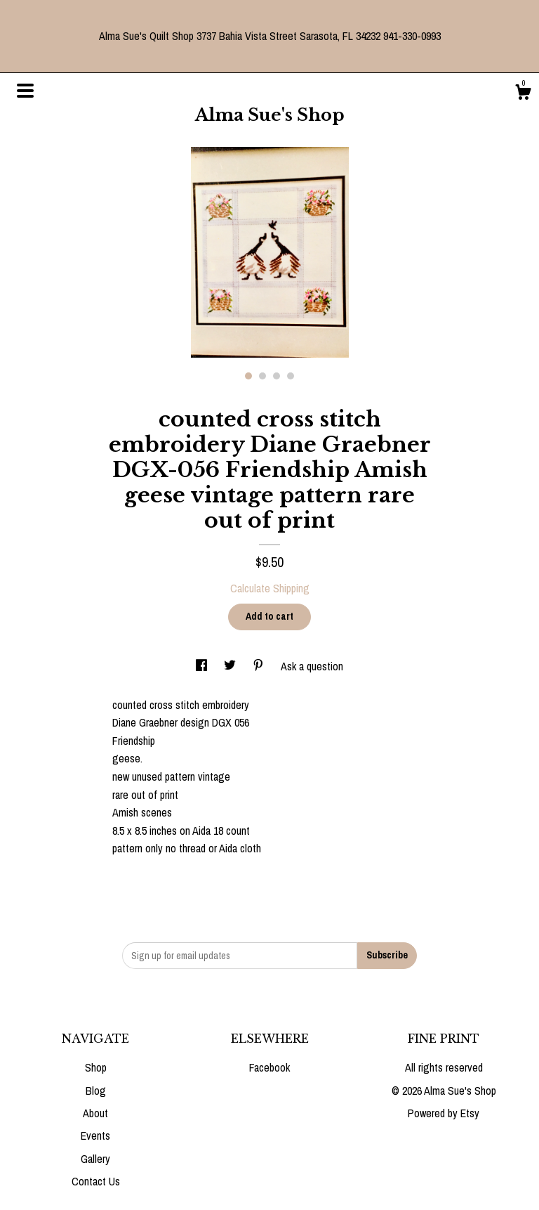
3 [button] (276, 375)
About (95, 1113)
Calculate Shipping (270, 588)
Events (95, 1135)
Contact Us (96, 1181)
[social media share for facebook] (203, 666)
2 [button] (262, 375)
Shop (96, 1067)
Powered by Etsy (443, 1113)
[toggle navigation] (25, 91)
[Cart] (523, 94)
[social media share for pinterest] (260, 666)
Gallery (95, 1158)
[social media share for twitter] (231, 666)
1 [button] (248, 375)
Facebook (269, 1067)
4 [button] (290, 375)
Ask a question (312, 666)
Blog (96, 1090)
